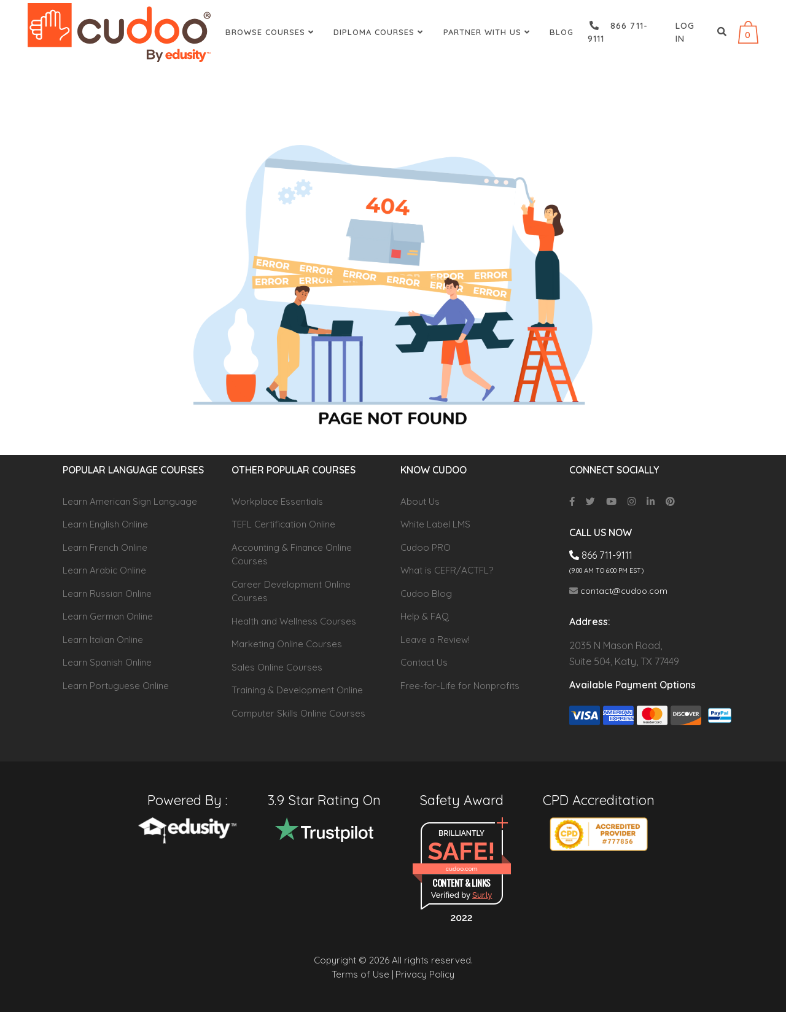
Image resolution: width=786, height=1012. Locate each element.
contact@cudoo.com (618, 590)
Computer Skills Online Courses (298, 713)
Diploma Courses (379, 32)
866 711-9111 (618, 32)
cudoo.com (461, 868)
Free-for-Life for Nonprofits (459, 685)
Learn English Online (105, 524)
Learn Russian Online (107, 593)
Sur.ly (482, 895)
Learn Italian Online (103, 639)
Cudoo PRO (425, 547)
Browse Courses (271, 32)
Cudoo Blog (426, 593)
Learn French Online (105, 547)
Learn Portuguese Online (116, 685)
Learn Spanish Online (107, 662)
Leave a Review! (435, 639)
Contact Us (424, 662)
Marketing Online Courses (287, 644)
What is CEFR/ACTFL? (446, 570)
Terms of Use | (363, 974)
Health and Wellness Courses (294, 621)
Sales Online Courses (277, 667)
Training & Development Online (297, 690)
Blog (562, 32)
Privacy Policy (424, 974)
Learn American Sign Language (130, 501)
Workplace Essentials (277, 501)
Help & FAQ (424, 616)
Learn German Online (108, 616)
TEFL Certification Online (283, 524)
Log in (685, 32)
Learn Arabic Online (104, 570)
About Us (420, 501)
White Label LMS (435, 524)
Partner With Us (488, 32)
